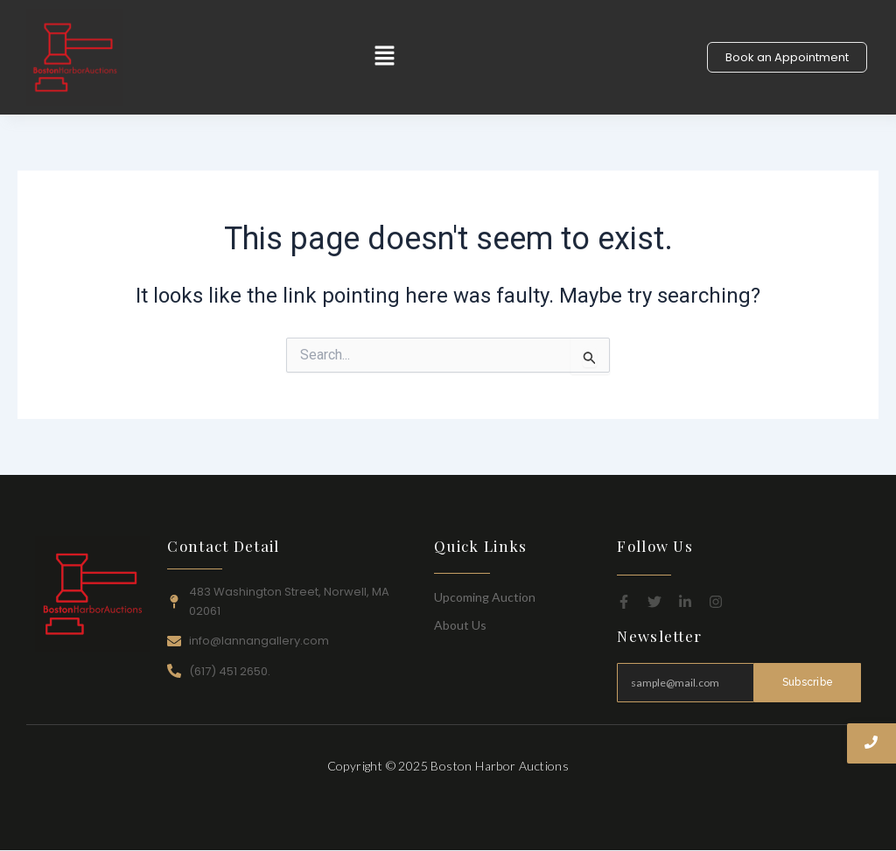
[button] (385, 57)
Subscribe (807, 682)
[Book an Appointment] (787, 57)
